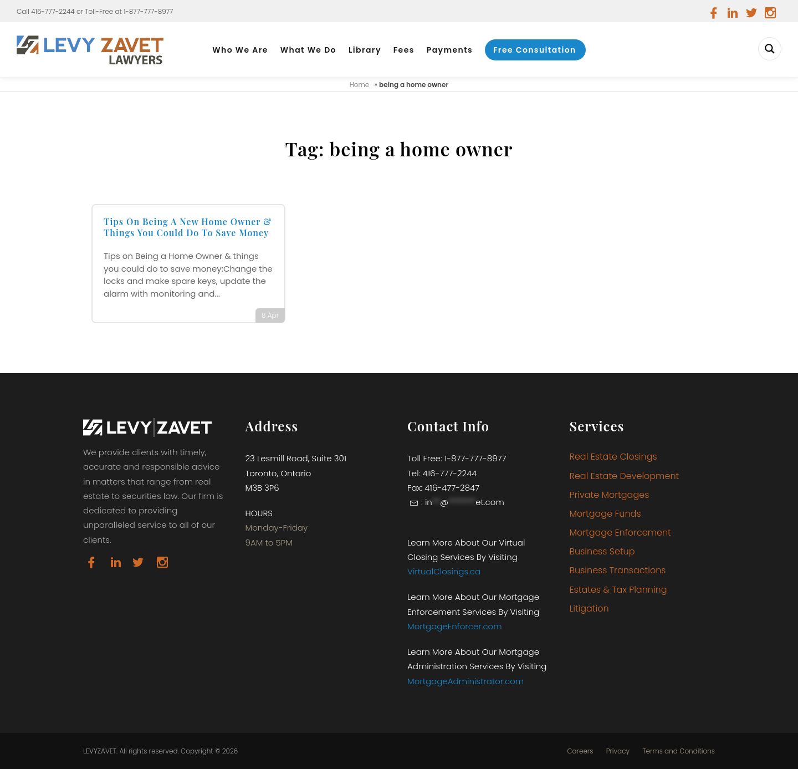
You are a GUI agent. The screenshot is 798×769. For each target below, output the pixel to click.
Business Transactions (618, 570)
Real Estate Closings (613, 456)
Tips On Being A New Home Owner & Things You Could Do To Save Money (188, 227)
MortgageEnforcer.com (454, 626)
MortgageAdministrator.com (465, 681)
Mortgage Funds (605, 513)
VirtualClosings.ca (443, 571)
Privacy (618, 751)
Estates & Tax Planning (618, 589)
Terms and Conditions (678, 751)
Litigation (589, 608)
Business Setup (602, 551)
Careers (580, 751)
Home (360, 84)
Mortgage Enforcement (620, 532)
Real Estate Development (624, 476)
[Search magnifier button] (769, 49)
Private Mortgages (609, 495)
